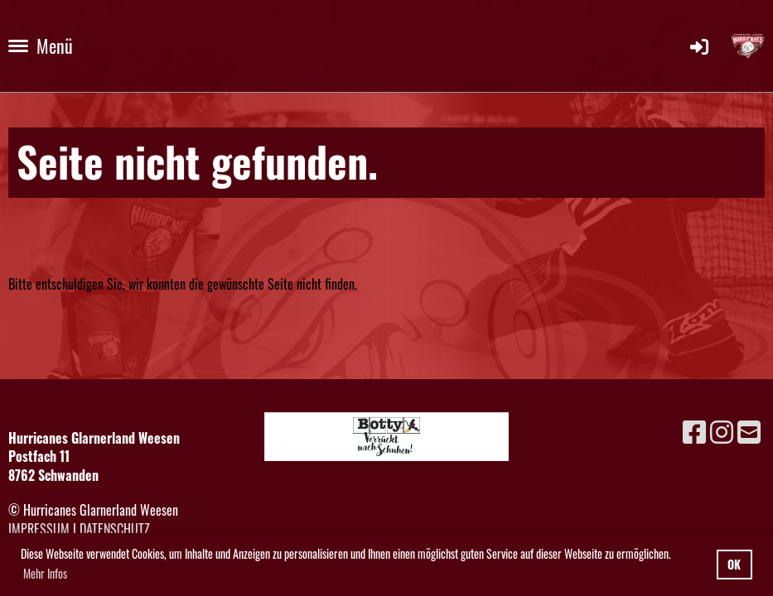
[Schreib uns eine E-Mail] (749, 430)
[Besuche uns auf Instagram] (721, 430)
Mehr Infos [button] (45, 573)
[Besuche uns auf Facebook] (694, 430)
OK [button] (734, 564)
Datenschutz (115, 529)
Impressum (39, 529)
